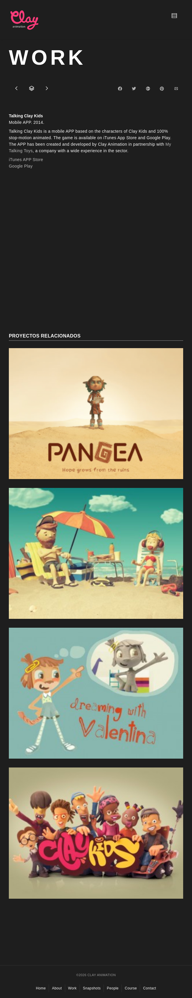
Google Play (21, 166)
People (113, 988)
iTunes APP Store (26, 159)
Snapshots (92, 988)
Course (131, 988)
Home (41, 988)
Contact (149, 988)
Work (72, 988)
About (57, 988)
